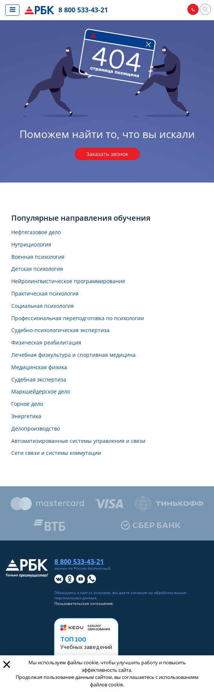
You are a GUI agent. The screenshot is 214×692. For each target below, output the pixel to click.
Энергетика (26, 416)
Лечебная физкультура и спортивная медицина (73, 355)
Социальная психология (42, 306)
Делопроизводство (35, 429)
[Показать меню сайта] (12, 10)
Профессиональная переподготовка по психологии (77, 318)
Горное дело (27, 404)
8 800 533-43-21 (83, 9)
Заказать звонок (107, 153)
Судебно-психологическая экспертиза (60, 330)
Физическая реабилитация (46, 343)
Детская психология (37, 269)
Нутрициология (31, 245)
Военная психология (37, 257)
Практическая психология (45, 294)
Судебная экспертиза (38, 380)
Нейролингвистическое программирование (68, 281)
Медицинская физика (39, 367)
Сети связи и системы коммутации (56, 453)
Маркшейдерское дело (40, 392)
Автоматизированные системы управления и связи (78, 441)
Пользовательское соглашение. (84, 603)
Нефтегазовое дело (36, 232)
